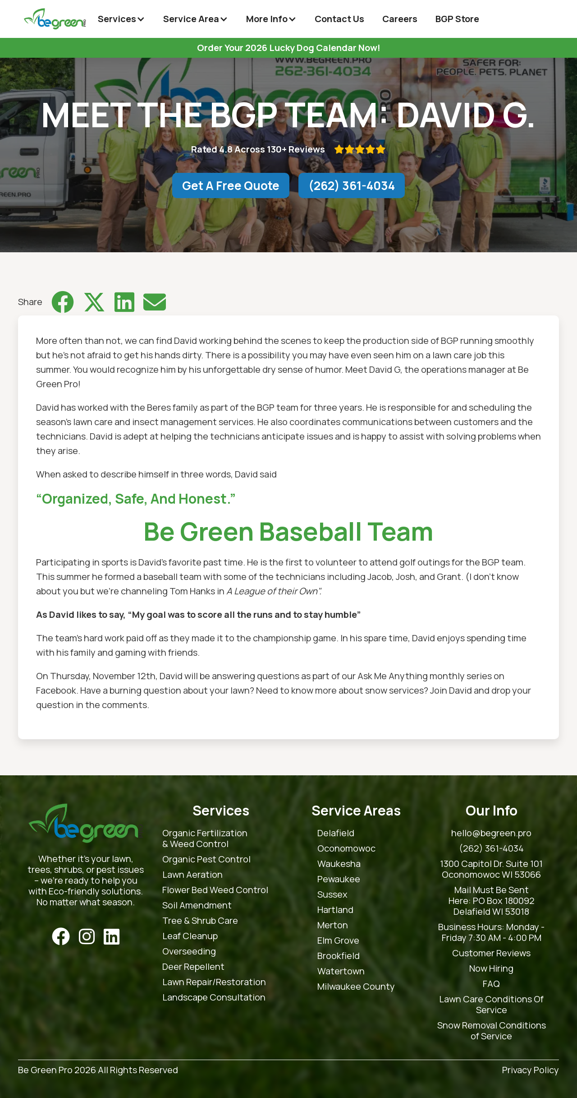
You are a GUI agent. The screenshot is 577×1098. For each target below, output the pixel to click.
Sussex (332, 894)
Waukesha (339, 863)
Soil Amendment (197, 905)
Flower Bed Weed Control (215, 890)
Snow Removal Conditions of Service (491, 1031)
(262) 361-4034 (351, 185)
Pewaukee (338, 879)
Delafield (335, 833)
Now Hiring (491, 968)
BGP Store (457, 19)
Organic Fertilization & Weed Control (204, 838)
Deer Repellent (193, 966)
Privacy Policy (530, 1070)
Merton (332, 925)
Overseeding (189, 951)
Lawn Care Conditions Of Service (491, 1004)
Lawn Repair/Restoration (214, 982)
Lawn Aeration (192, 874)
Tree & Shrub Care (200, 920)
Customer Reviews (491, 953)
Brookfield (338, 955)
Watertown (341, 971)
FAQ (491, 983)
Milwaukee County (356, 986)
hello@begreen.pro (491, 833)
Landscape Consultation (214, 997)
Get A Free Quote (230, 185)
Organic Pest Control (206, 859)
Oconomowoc (346, 848)
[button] (121, 19)
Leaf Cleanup (190, 936)
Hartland (335, 909)
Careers (399, 19)
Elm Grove (338, 940)
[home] (55, 19)
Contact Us (339, 19)
